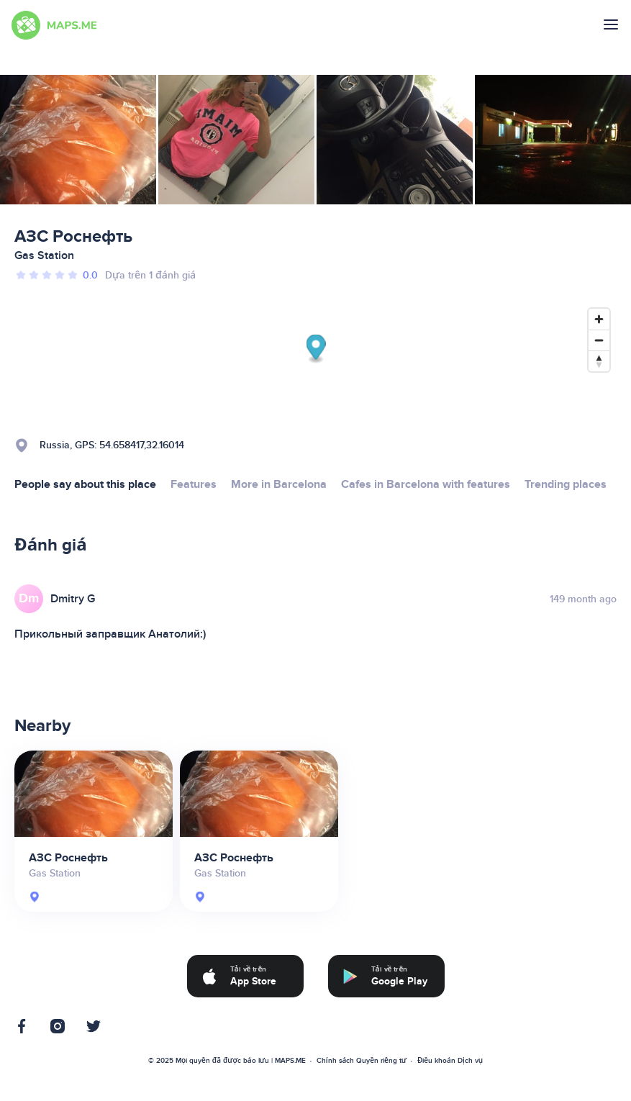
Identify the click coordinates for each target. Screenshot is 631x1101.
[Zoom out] (599, 340)
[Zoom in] (599, 319)
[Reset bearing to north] (599, 360)
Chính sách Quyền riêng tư (362, 1060)
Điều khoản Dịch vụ (450, 1060)
